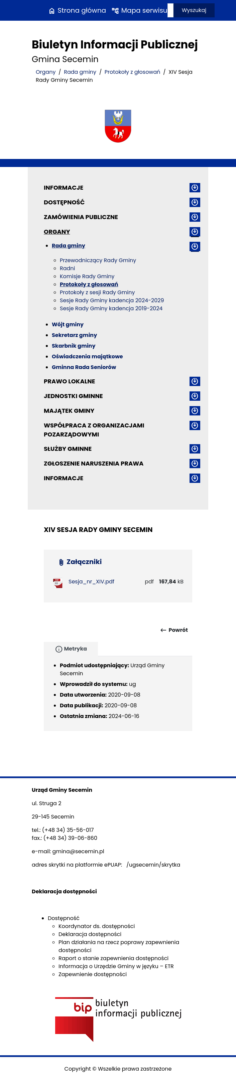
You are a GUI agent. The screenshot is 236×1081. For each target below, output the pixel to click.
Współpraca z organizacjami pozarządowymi (94, 429)
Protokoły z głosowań (132, 72)
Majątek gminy (69, 410)
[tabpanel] (118, 693)
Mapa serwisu (139, 10)
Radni (67, 268)
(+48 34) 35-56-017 (68, 830)
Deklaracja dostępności (89, 934)
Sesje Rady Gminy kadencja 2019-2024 (111, 308)
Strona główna (77, 10)
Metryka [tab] (71, 649)
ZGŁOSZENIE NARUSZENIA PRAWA (93, 463)
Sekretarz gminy (74, 335)
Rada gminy (80, 72)
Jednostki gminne (73, 396)
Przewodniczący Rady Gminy (98, 260)
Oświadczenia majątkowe (87, 356)
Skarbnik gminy (74, 346)
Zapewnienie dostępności (92, 974)
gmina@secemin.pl (78, 851)
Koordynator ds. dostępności (96, 926)
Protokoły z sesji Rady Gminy (97, 292)
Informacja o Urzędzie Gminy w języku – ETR (116, 966)
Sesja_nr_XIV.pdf (91, 581)
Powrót (173, 630)
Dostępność (64, 202)
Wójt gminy (68, 324)
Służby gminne (68, 448)
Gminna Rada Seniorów (84, 367)
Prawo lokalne (69, 381)
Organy (45, 72)
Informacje (63, 187)
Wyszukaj (194, 10)
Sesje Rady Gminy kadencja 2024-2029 (112, 300)
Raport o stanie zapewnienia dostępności (113, 958)
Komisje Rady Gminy (87, 276)
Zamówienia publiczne (81, 217)
